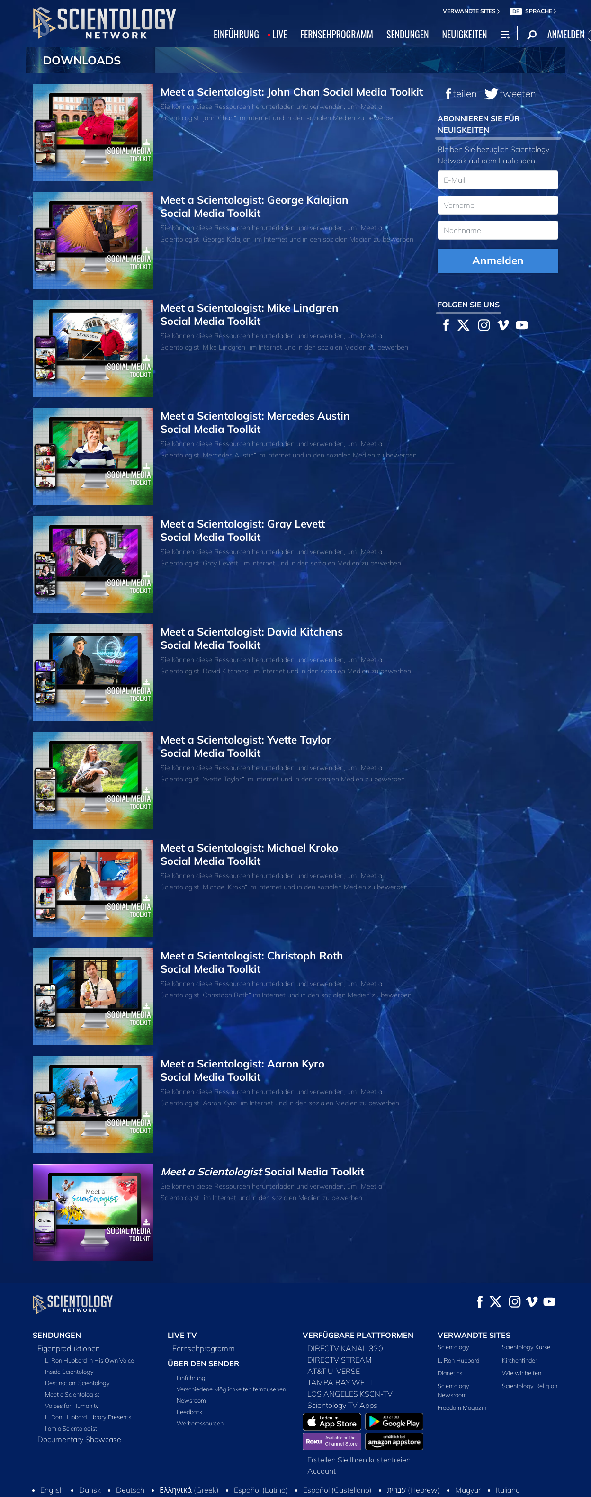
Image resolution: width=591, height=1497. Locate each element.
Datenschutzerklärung (478, 1490)
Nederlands (135, 1469)
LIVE (279, 34)
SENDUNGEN (407, 34)
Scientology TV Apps (342, 1405)
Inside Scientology (69, 1371)
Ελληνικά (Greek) (189, 1458)
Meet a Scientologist (72, 1394)
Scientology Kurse (526, 1347)
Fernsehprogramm (203, 1348)
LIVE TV (182, 1335)
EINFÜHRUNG (236, 34)
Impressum (537, 1490)
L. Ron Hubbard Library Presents (88, 1417)
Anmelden (498, 260)
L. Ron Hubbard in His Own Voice (89, 1360)
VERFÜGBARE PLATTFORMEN (358, 1335)
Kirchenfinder (519, 1360)
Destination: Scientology (77, 1383)
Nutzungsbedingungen (346, 1490)
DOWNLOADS (82, 60)
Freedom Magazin (462, 1407)
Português (223, 1469)
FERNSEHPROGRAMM (336, 34)
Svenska (346, 1469)
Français (470, 1469)
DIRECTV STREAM (339, 1359)
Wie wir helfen (521, 1373)
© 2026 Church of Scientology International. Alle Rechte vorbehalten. (121, 1490)
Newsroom (191, 1400)
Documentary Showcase (79, 1439)
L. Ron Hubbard (458, 1360)
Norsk (180, 1469)
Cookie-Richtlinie (413, 1490)
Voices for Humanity (72, 1405)
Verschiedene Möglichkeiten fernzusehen (231, 1389)
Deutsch (130, 1458)
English (52, 1458)
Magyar (468, 1458)
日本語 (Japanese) (70, 1469)
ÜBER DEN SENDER (203, 1363)
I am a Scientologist (71, 1428)
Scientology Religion (529, 1385)
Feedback (189, 1412)
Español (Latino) (261, 1458)
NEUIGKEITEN (464, 34)
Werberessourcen (200, 1423)
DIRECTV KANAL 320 (345, 1348)
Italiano (508, 1458)
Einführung (191, 1377)
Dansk (90, 1458)
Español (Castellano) (337, 1458)
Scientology (453, 1347)
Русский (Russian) (286, 1469)
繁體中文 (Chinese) (408, 1469)
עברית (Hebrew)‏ (413, 1458)
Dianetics (450, 1373)
